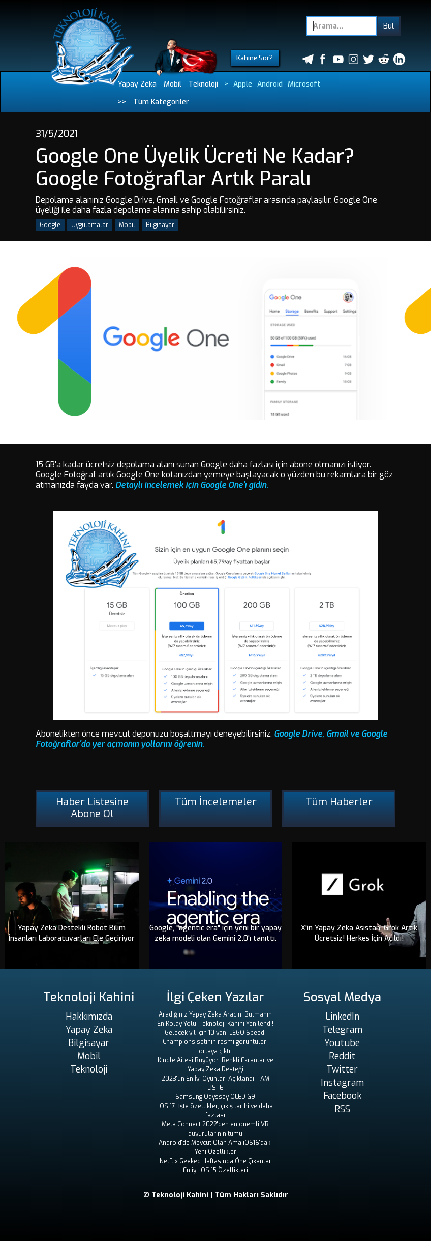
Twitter (342, 1069)
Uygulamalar (89, 225)
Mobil (172, 84)
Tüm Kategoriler (161, 102)
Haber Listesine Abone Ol (92, 808)
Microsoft (304, 84)
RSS (342, 1109)
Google (50, 225)
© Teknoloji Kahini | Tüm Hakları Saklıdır (215, 1195)
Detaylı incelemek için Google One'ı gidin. (191, 485)
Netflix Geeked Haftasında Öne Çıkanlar (215, 1161)
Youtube (342, 1043)
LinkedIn (342, 1016)
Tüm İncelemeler (216, 802)
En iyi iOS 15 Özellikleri (215, 1170)
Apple (242, 84)
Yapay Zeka (137, 84)
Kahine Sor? (254, 57)
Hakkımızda (89, 1016)
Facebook (342, 1096)
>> (122, 102)
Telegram (342, 1030)
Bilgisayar (160, 225)
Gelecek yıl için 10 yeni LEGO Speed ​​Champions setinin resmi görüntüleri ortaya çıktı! (215, 1042)
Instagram (342, 1083)
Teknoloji (203, 84)
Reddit (342, 1056)
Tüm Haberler (339, 802)
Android (270, 84)
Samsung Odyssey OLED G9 (215, 1097)
